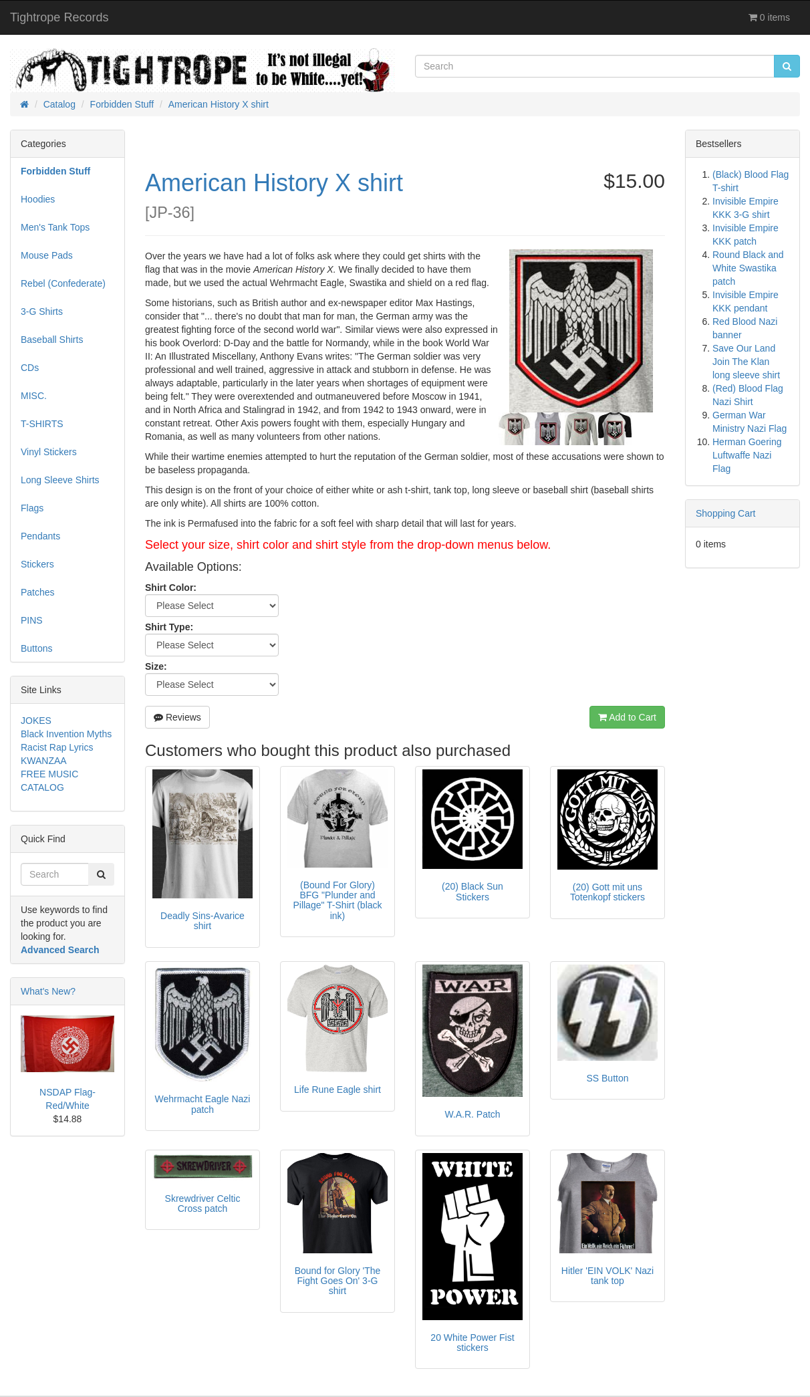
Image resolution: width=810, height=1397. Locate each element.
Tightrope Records (59, 17)
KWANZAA (44, 760)
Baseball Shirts (52, 339)
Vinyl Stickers (49, 452)
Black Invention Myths (66, 734)
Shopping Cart (726, 513)
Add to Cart (627, 717)
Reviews (177, 717)
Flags (32, 508)
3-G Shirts (42, 311)
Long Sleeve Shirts (60, 480)
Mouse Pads (47, 255)
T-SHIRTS (42, 423)
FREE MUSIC (49, 774)
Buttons (36, 648)
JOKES (36, 720)
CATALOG (42, 787)
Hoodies (38, 199)
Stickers (37, 564)
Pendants (40, 536)
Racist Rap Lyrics (57, 747)
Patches (38, 592)
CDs (30, 367)
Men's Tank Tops (55, 227)
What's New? (48, 991)
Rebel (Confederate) (63, 283)
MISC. (34, 395)
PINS (32, 620)
